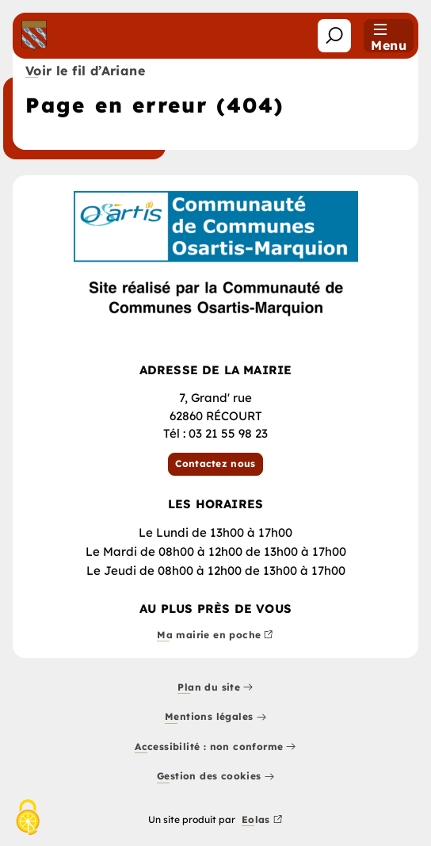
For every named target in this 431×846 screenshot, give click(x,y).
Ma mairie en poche (215, 635)
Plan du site (215, 688)
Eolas (262, 820)
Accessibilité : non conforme (215, 747)
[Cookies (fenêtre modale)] (27, 818)
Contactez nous (215, 463)
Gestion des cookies (215, 777)
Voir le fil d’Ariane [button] (85, 71)
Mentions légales (215, 718)
